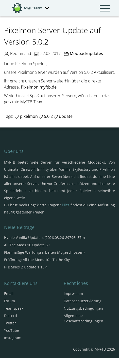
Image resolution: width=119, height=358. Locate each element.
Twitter (10, 323)
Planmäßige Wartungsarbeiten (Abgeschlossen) (44, 252)
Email (8, 293)
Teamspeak (13, 308)
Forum (9, 300)
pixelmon (26, 116)
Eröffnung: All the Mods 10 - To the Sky (37, 259)
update (63, 116)
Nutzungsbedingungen (83, 308)
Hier (65, 205)
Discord (10, 315)
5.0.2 (46, 116)
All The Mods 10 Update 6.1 (27, 244)
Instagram (12, 337)
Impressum (73, 293)
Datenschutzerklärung (82, 300)
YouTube (11, 330)
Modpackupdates (86, 53)
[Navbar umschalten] (105, 8)
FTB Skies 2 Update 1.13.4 (25, 267)
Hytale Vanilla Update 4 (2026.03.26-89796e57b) (44, 237)
